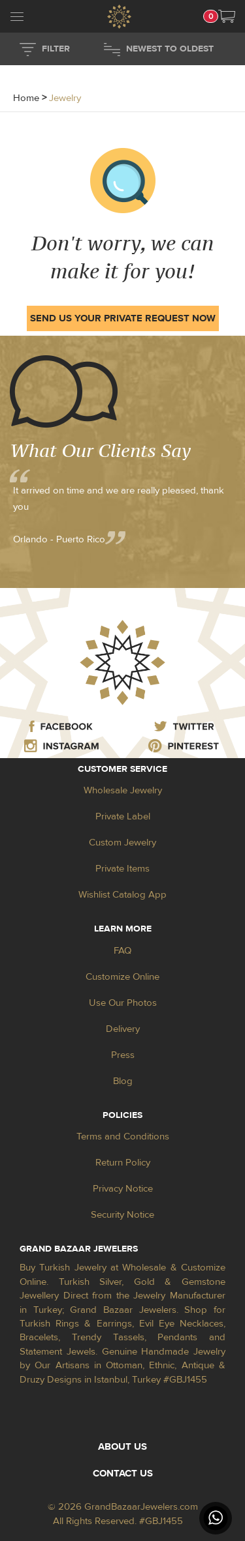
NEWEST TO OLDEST (170, 49)
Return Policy (122, 1162)
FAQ (122, 951)
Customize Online (122, 977)
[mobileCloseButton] (17, 18)
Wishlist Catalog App (122, 894)
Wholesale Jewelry (123, 790)
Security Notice (122, 1215)
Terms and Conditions (122, 1136)
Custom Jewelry (122, 842)
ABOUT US (122, 1447)
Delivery (123, 1029)
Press (123, 1055)
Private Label (122, 816)
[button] (226, 16)
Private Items (122, 868)
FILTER (56, 49)
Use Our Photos (123, 1003)
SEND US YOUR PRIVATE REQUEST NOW (123, 318)
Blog (123, 1081)
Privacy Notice (123, 1188)
